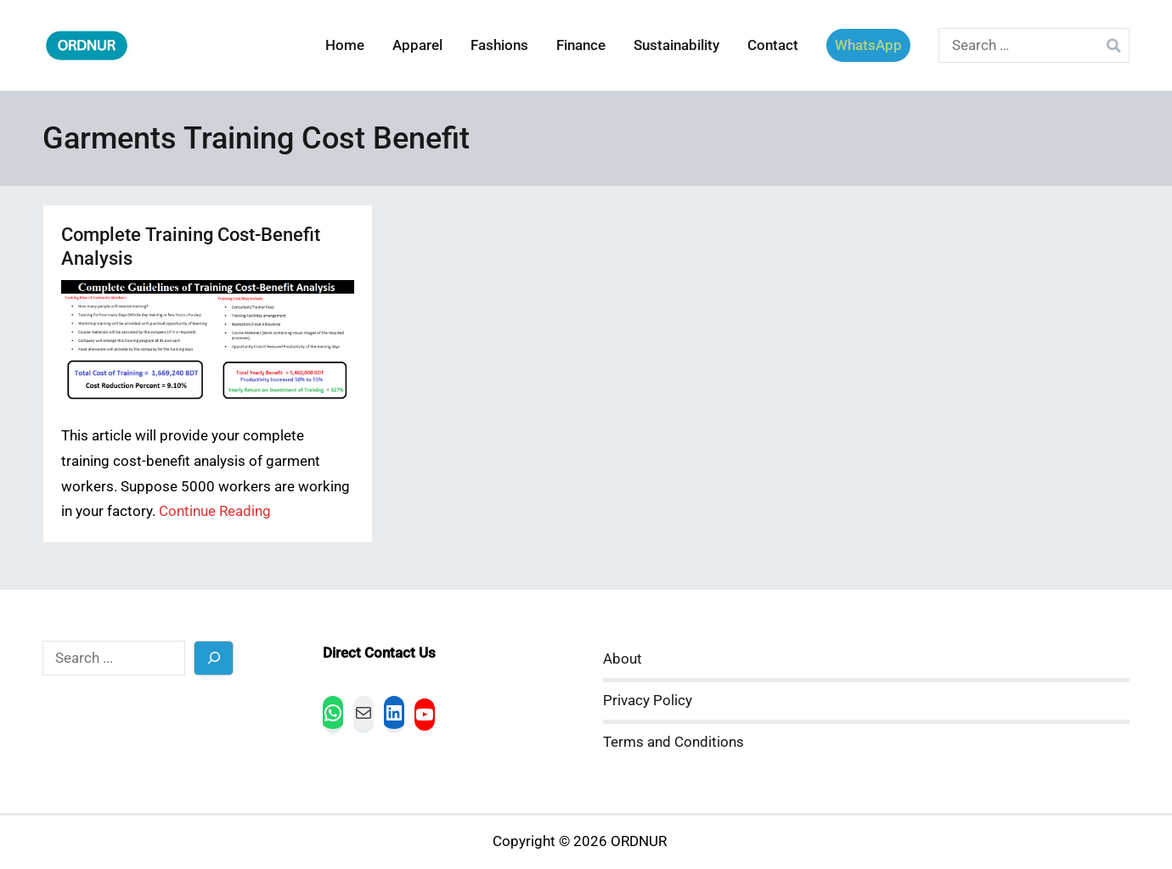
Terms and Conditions (673, 742)
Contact (772, 45)
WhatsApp (868, 45)
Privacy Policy (647, 700)
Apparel (417, 45)
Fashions (499, 45)
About (622, 659)
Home (344, 45)
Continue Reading (215, 511)
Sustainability (676, 45)
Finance (581, 45)
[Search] (214, 658)
